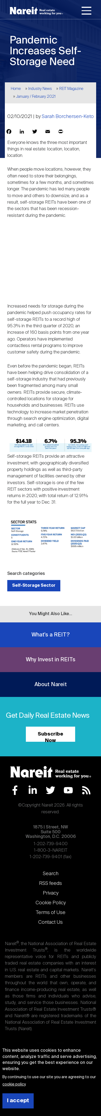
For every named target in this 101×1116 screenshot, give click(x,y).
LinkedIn (32, 790)
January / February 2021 (35, 97)
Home (16, 89)
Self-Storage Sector (33, 586)
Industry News (40, 89)
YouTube (68, 790)
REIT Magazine (71, 89)
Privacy (50, 893)
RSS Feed (86, 790)
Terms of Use (50, 912)
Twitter (50, 790)
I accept (18, 1101)
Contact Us (50, 922)
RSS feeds (50, 883)
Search (50, 873)
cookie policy (13, 1084)
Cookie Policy (51, 903)
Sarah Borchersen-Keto (68, 116)
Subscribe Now (50, 737)
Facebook (15, 790)
